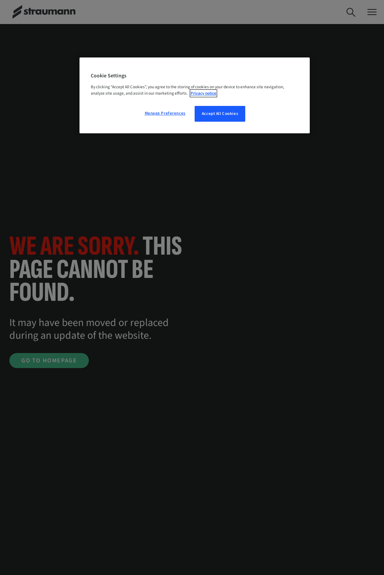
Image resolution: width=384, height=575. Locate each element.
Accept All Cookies (220, 113)
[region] (195, 95)
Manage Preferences (165, 113)
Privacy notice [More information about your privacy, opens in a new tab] (203, 93)
